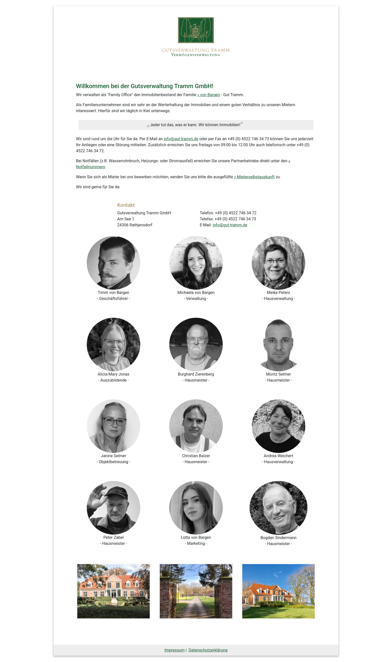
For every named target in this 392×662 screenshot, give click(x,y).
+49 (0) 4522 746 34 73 (248, 138)
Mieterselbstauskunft (256, 177)
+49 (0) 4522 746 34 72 (235, 213)
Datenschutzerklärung (208, 650)
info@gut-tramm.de (181, 138)
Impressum (174, 650)
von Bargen (210, 94)
